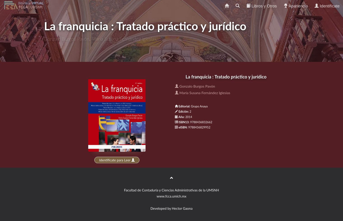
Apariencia (296, 6)
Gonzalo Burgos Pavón (195, 86)
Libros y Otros (261, 6)
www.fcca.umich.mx (171, 196)
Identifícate (327, 6)
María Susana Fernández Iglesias (202, 93)
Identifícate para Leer (117, 160)
